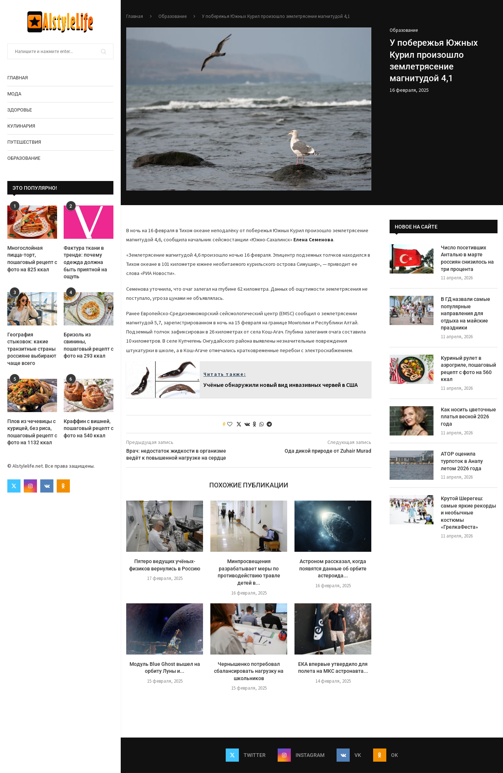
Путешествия (24, 142)
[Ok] (63, 486)
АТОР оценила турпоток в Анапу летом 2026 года (462, 461)
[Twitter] (13, 486)
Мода (14, 94)
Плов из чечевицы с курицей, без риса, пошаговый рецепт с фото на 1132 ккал (32, 432)
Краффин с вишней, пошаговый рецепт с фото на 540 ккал (88, 428)
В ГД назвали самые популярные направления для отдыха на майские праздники (465, 313)
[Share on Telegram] (269, 424)
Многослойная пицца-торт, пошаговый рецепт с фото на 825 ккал (32, 258)
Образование (23, 158)
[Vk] (46, 486)
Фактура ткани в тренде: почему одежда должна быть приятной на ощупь (85, 262)
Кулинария (21, 126)
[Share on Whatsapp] (261, 424)
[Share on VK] (247, 424)
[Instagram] (30, 486)
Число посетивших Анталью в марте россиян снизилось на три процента (467, 258)
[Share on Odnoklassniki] (254, 424)
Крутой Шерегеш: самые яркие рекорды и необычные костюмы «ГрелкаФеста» (468, 512)
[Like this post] (229, 424)
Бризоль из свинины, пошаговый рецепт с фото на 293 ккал (88, 345)
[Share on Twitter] (238, 424)
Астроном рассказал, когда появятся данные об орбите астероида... (333, 568)
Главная (17, 77)
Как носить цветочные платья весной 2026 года (468, 417)
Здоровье (19, 110)
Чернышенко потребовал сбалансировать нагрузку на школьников (249, 671)
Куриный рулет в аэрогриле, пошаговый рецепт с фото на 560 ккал (468, 368)
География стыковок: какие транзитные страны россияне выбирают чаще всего (31, 349)
